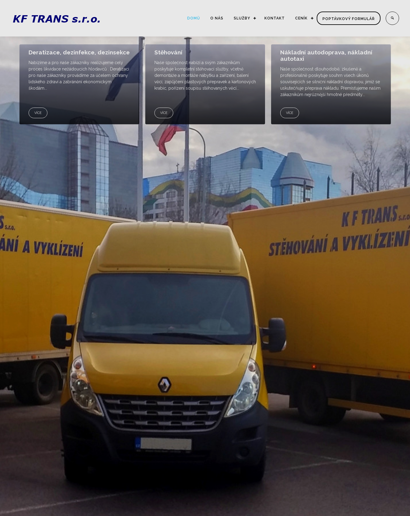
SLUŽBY (242, 18)
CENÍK (301, 18)
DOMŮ (193, 18)
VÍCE (38, 113)
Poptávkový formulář (348, 19)
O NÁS (216, 18)
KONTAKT (274, 18)
